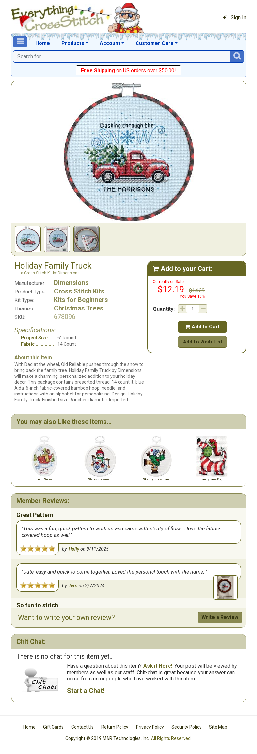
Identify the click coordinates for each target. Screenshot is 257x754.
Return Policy (114, 726)
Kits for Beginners (81, 300)
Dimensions (71, 283)
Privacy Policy (150, 726)
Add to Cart (202, 327)
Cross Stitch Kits (79, 291)
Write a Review (219, 617)
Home (42, 43)
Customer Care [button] (155, 43)
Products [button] (72, 43)
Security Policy (186, 726)
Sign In (234, 17)
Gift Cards (53, 726)
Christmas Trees (79, 308)
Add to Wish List (202, 342)
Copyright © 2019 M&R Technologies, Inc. (107, 738)
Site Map (218, 726)
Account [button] (110, 43)
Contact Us (82, 726)
